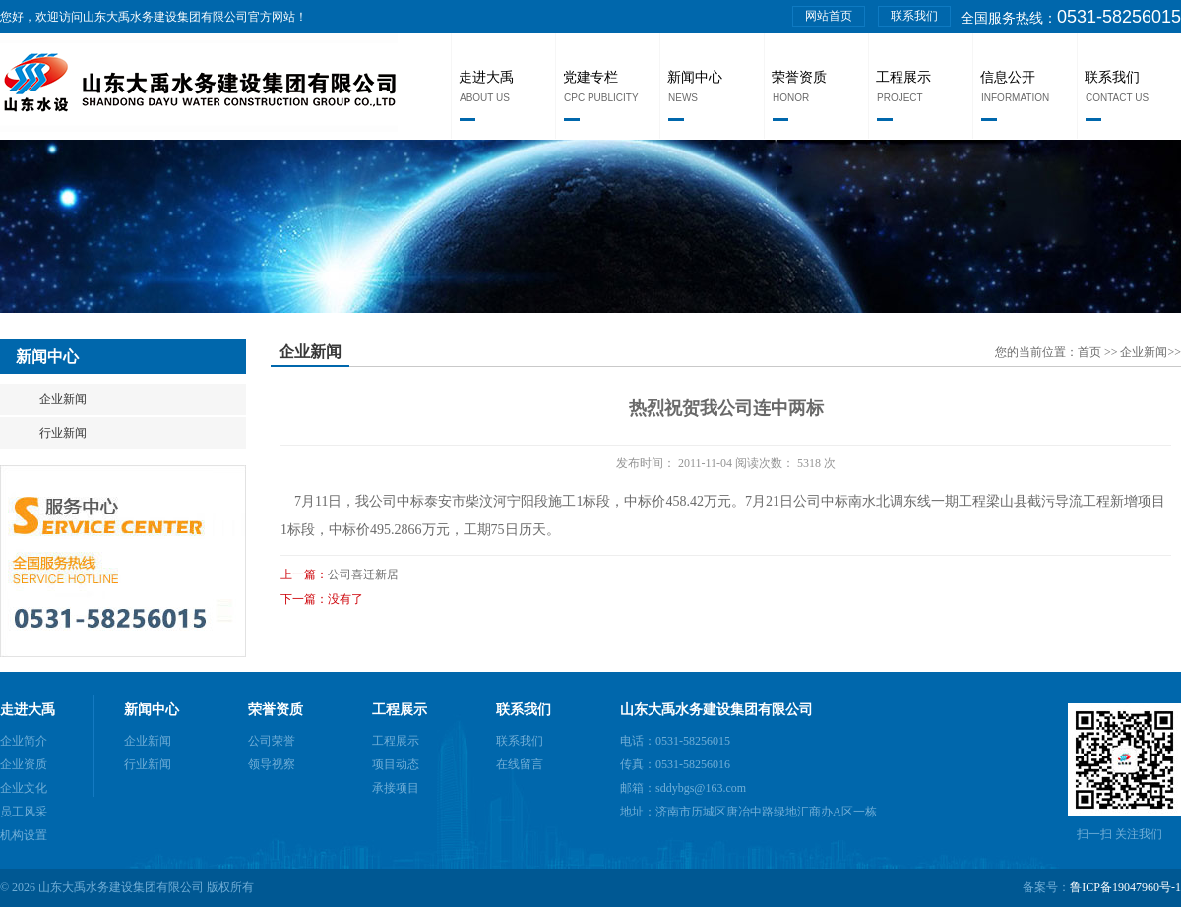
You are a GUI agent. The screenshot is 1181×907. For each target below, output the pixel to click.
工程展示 (903, 77)
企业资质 (23, 764)
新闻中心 (694, 77)
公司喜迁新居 (363, 574)
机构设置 (23, 835)
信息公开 (1007, 77)
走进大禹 (486, 77)
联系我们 (914, 16)
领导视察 (271, 764)
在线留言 (519, 764)
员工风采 (23, 811)
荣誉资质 (799, 77)
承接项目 (395, 788)
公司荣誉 (271, 741)
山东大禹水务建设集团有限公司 (716, 709)
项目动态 (395, 764)
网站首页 (828, 16)
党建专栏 (590, 77)
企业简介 (23, 741)
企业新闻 (63, 399)
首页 (1091, 352)
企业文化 (23, 788)
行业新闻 (63, 433)
